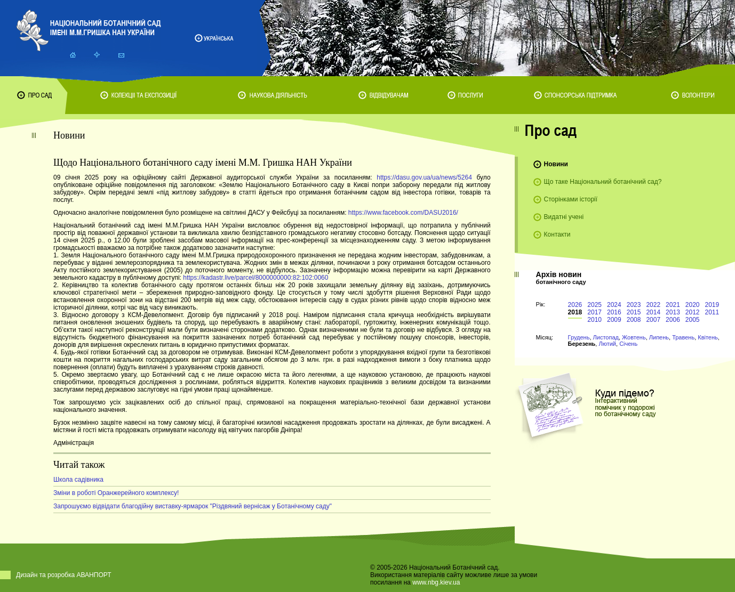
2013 (673, 312)
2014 (653, 312)
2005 (692, 319)
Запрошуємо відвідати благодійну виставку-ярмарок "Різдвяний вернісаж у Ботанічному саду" (192, 506)
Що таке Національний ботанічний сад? (603, 181)
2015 (634, 312)
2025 (594, 305)
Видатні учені (564, 217)
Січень (628, 343)
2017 (594, 312)
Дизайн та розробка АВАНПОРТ (63, 575)
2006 (673, 319)
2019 (712, 305)
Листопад (606, 337)
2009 (614, 319)
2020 (692, 305)
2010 (594, 319)
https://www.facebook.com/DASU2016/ (403, 212)
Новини (556, 164)
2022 (653, 305)
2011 (712, 312)
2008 (634, 319)
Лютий (607, 343)
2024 (614, 305)
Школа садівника (78, 479)
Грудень (579, 337)
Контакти (557, 234)
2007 (653, 319)
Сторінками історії (571, 199)
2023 (634, 305)
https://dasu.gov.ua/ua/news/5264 (424, 177)
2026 (575, 305)
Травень (683, 337)
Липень (659, 337)
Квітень (708, 337)
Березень (582, 343)
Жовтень (634, 337)
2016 (614, 312)
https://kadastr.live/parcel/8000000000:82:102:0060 (255, 277)
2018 (575, 312)
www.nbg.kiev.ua (436, 582)
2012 (692, 312)
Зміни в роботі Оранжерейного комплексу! (116, 493)
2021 (673, 305)
